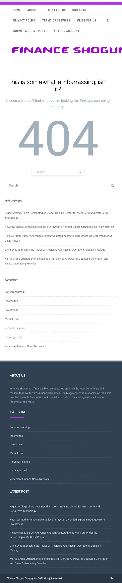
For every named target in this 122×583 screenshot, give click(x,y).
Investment (11, 309)
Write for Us (86, 20)
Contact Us (57, 10)
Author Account (67, 31)
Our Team (79, 10)
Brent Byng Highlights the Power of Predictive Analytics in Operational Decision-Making (55, 249)
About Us (34, 10)
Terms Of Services (56, 20)
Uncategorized (13, 337)
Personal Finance (15, 328)
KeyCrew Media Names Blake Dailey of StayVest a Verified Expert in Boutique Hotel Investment (59, 226)
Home (17, 10)
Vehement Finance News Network (24, 346)
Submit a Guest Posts (30, 31)
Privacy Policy (24, 20)
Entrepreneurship (14, 291)
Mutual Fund (12, 319)
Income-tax (11, 300)
